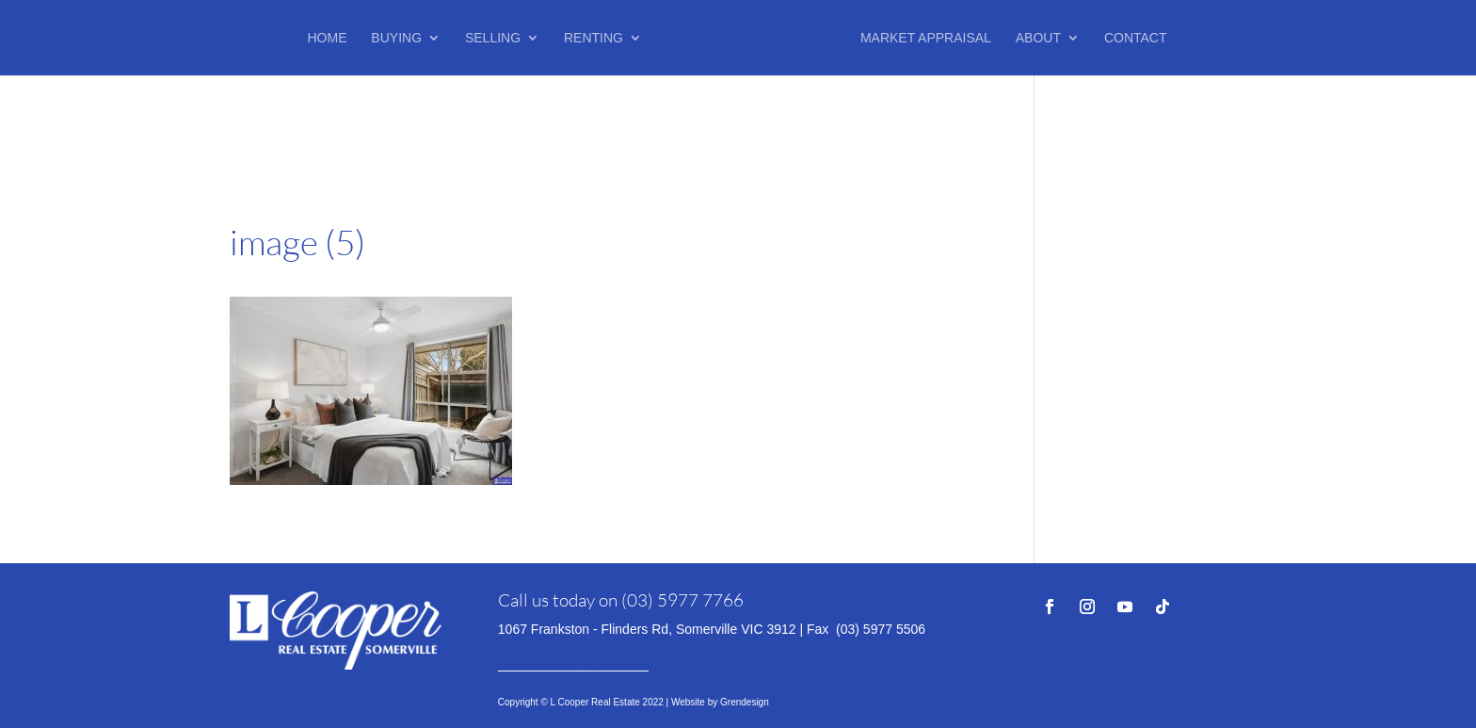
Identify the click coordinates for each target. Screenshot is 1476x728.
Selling (493, 38)
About (1038, 38)
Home (326, 38)
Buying (396, 38)
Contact (1135, 38)
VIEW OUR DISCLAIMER (573, 664)
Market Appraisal (925, 38)
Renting (593, 38)
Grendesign (744, 702)
